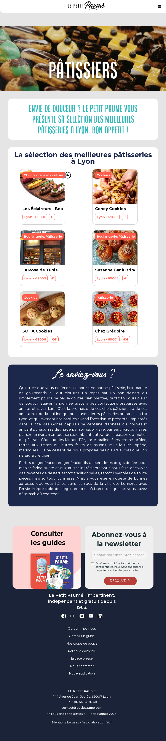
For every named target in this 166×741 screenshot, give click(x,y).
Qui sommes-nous (82, 629)
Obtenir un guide (82, 636)
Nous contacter (82, 666)
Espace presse (82, 658)
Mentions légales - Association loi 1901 (82, 722)
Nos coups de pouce (81, 643)
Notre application (82, 673)
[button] (159, 6)
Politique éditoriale (82, 651)
